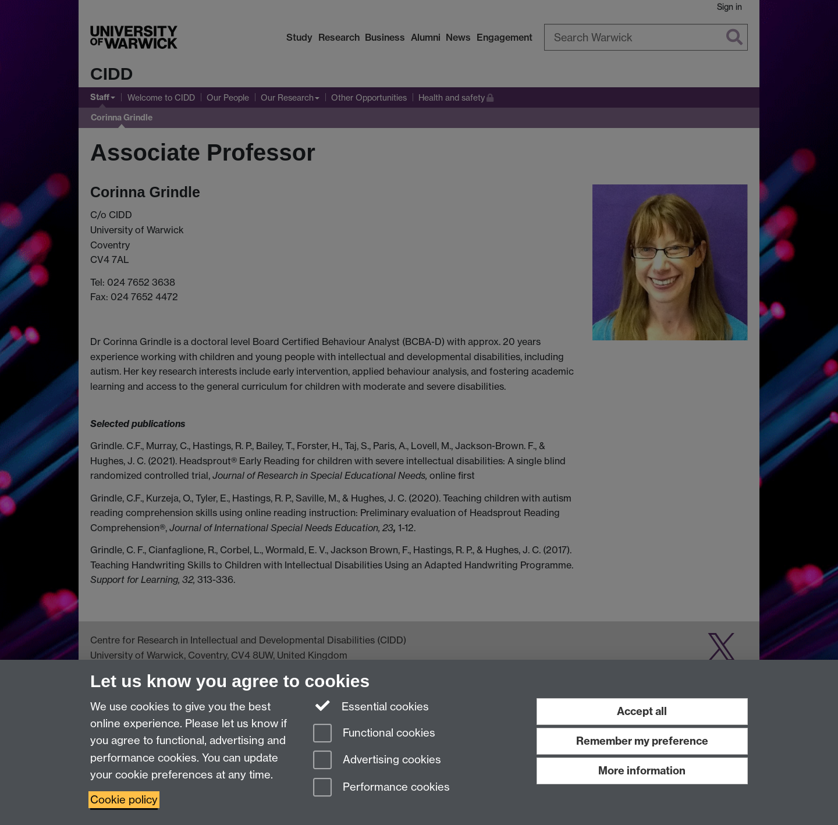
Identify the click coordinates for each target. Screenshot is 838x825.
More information (642, 770)
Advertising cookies (377, 760)
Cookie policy (124, 799)
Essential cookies (371, 705)
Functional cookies (374, 734)
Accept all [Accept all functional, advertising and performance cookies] (642, 711)
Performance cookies (381, 788)
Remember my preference (642, 741)
